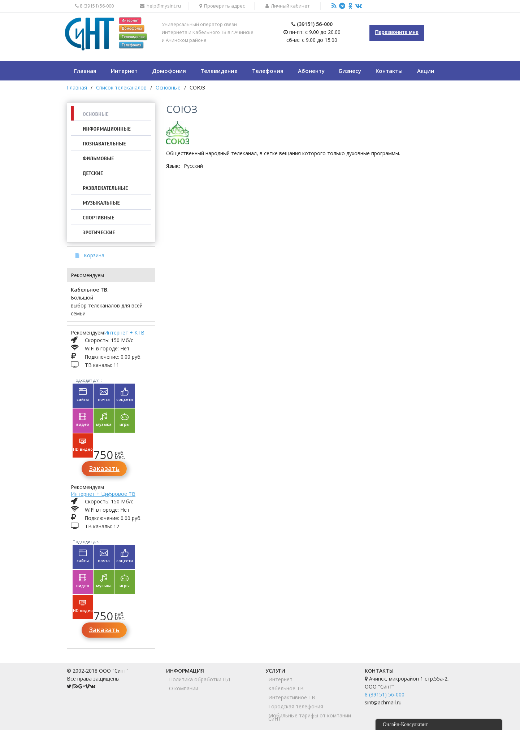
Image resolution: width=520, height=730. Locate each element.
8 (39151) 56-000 (384, 694)
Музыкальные (101, 203)
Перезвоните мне (397, 32)
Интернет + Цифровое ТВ (103, 493)
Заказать (104, 468)
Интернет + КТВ (124, 332)
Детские (93, 173)
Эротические (99, 233)
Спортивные (98, 218)
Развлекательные (105, 188)
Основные (96, 114)
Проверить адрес (224, 6)
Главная (77, 87)
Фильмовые (98, 159)
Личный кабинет (290, 6)
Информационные (107, 129)
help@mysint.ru (164, 6)
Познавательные (104, 144)
